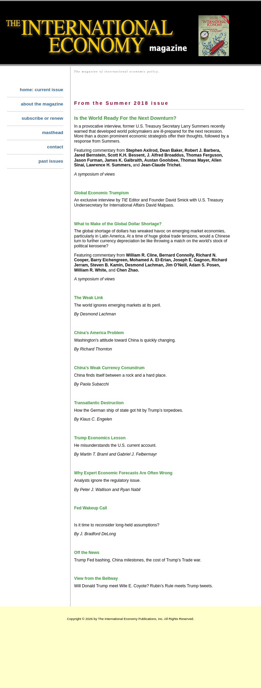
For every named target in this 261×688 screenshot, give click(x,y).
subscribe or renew (42, 118)
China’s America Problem (99, 332)
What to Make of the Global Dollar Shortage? (117, 224)
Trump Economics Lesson (99, 438)
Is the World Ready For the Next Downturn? (125, 118)
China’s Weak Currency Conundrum (109, 367)
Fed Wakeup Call (90, 508)
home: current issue (41, 89)
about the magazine (42, 104)
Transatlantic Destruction (99, 402)
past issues (50, 161)
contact (55, 146)
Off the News (86, 552)
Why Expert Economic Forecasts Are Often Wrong (123, 473)
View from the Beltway (96, 578)
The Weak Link (88, 297)
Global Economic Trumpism (101, 193)
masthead (52, 132)
